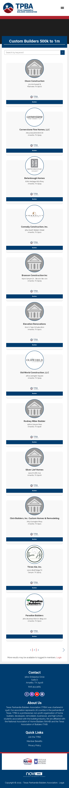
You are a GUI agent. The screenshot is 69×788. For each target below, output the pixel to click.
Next (64, 650)
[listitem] (34, 82)
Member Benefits (34, 741)
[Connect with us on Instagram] (32, 694)
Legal (61, 783)
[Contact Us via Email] (42, 694)
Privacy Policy (34, 745)
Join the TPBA (34, 737)
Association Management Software (34, 774)
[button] (62, 52)
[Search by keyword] (32, 52)
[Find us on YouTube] (37, 694)
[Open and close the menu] (52, 8)
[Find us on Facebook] (26, 694)
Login (59, 657)
